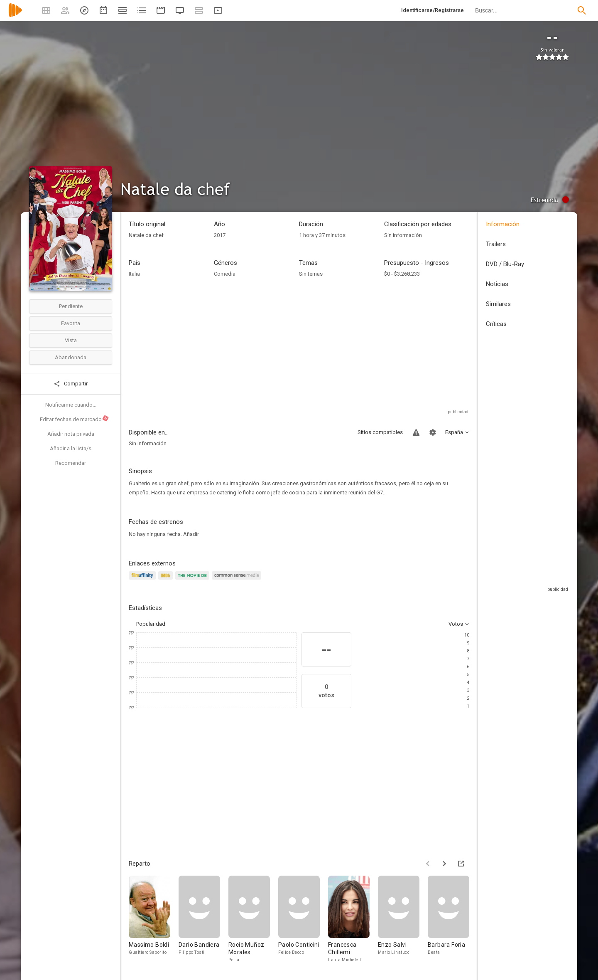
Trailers (496, 244)
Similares (498, 304)
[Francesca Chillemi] (353, 919)
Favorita (70, 323)
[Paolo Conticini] (303, 919)
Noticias (497, 284)
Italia (134, 274)
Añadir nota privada (70, 434)
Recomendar (70, 463)
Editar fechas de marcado (74, 418)
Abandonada (70, 357)
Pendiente (71, 306)
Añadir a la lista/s (70, 448)
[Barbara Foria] (453, 919)
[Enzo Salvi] (403, 919)
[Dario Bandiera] (203, 919)
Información (503, 224)
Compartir (71, 383)
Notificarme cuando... (70, 405)
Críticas (496, 324)
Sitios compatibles (380, 432)
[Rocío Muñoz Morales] (253, 919)
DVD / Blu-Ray (505, 264)
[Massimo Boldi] (154, 919)
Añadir (191, 534)
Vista (71, 340)
